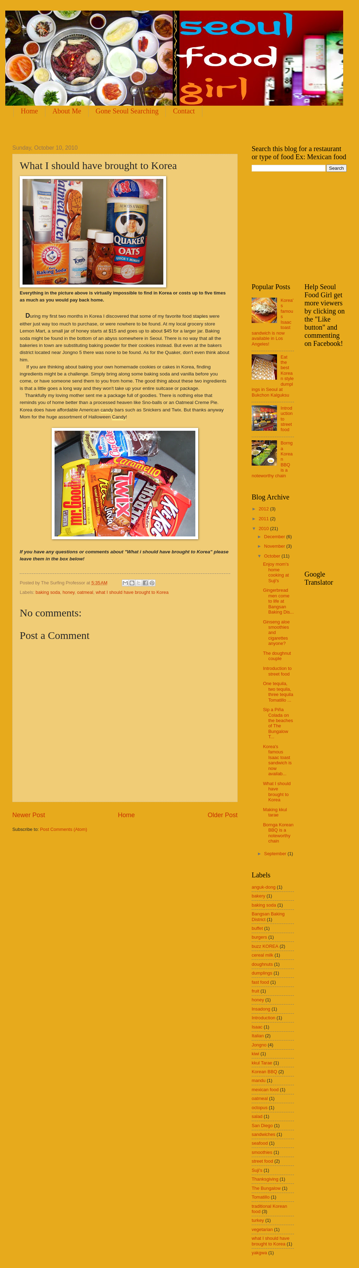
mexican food (265, 1089)
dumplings (262, 973)
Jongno (259, 1045)
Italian (258, 1035)
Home (29, 111)
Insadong (261, 1009)
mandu (258, 1080)
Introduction (263, 1017)
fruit (255, 991)
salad (257, 1116)
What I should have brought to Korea (277, 791)
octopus (259, 1107)
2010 (264, 528)
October (272, 556)
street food (262, 1161)
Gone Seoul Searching (127, 111)
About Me (66, 111)
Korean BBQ (264, 1071)
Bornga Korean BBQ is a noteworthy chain (278, 833)
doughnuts (262, 964)
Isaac (257, 1027)
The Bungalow (266, 1188)
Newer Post (28, 815)
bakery (258, 896)
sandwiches (263, 1134)
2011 (264, 518)
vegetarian (262, 1229)
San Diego (262, 1125)
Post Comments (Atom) (63, 829)
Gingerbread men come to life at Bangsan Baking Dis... (278, 601)
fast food (260, 982)
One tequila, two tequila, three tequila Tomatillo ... (278, 691)
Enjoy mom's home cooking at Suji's (276, 572)
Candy (119, 416)
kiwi (255, 1053)
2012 (264, 508)
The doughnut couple (277, 656)
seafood (260, 1143)
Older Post (223, 815)
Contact (184, 111)
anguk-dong (264, 887)
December (275, 536)
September (276, 853)
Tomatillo (261, 1197)
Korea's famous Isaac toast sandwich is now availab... (277, 760)
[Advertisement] (304, 226)
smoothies (262, 1152)
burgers (259, 937)
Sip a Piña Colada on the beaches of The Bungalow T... (278, 723)
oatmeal (85, 592)
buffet (257, 928)
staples (200, 316)
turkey (258, 1220)
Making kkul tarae (275, 812)
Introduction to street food (277, 671)
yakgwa (259, 1252)
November (275, 546)
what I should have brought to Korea (132, 592)
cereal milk (262, 955)
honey (69, 592)
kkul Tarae (262, 1062)
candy (107, 409)
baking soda (48, 592)
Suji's (257, 1170)
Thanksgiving (265, 1179)
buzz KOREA (265, 946)
